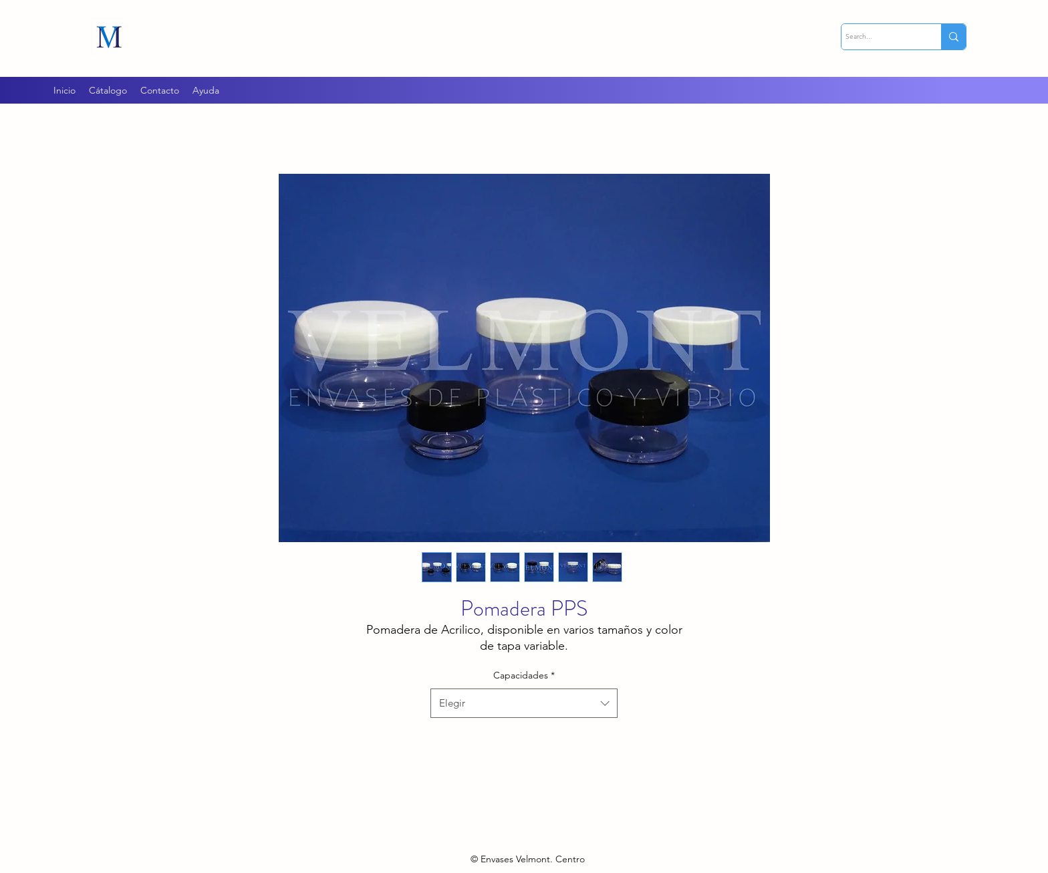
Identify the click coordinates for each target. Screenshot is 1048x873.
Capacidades (524, 675)
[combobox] (524, 703)
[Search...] (879, 36)
